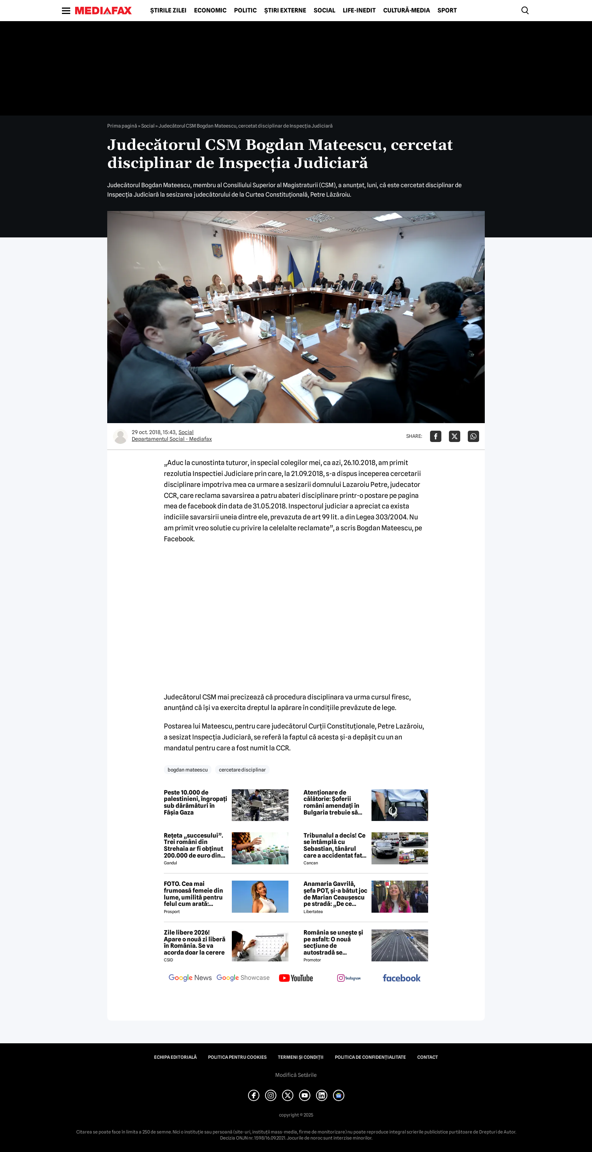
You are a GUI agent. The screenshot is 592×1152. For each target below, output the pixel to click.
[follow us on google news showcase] (243, 978)
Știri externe (285, 11)
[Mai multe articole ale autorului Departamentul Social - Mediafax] (120, 436)
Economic (210, 11)
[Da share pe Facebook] (435, 436)
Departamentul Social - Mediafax (172, 439)
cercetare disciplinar (242, 770)
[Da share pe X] (454, 436)
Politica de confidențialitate (370, 1057)
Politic (245, 11)
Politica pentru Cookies (237, 1057)
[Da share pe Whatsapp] (473, 436)
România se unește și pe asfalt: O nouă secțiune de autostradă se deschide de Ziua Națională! (333, 942)
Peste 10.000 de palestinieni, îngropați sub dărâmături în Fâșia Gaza (195, 802)
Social (324, 11)
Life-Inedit (359, 11)
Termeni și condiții (301, 1057)
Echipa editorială (175, 1057)
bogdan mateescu (188, 770)
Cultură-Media (406, 11)
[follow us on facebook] (401, 978)
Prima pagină (122, 126)
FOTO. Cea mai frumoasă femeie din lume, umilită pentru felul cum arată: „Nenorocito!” (193, 894)
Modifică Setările (296, 1075)
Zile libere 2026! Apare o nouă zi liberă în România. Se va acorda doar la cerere (194, 942)
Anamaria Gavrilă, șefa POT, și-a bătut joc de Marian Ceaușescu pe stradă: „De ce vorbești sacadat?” (335, 894)
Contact (427, 1057)
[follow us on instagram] (348, 978)
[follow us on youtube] (296, 978)
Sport (447, 11)
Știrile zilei (168, 11)
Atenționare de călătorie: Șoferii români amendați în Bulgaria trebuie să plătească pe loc (331, 802)
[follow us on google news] (190, 978)
